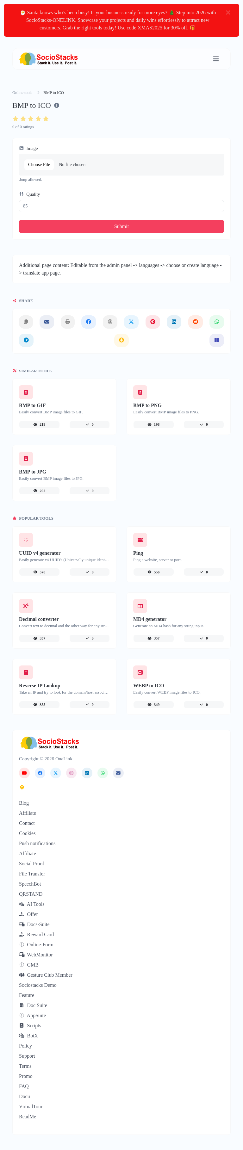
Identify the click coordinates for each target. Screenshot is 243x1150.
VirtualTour (30, 1106)
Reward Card (36, 934)
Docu (24, 1096)
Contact (27, 823)
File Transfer (32, 873)
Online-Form (36, 944)
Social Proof (31, 863)
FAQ (24, 1086)
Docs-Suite (34, 924)
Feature (26, 995)
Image (28, 148)
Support (27, 1056)
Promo (26, 1076)
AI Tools (32, 904)
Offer (28, 914)
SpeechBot (30, 884)
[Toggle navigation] (216, 59)
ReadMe (27, 1116)
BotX (28, 1035)
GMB (29, 965)
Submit (121, 226)
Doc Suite (33, 1005)
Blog (24, 803)
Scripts (30, 1025)
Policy (25, 1045)
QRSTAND (30, 894)
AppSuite (32, 1015)
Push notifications (37, 843)
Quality (29, 194)
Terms (25, 1066)
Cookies (27, 833)
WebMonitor (36, 954)
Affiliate (27, 813)
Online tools (22, 92)
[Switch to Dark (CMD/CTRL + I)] (22, 787)
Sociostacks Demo (38, 985)
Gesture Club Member (45, 975)
